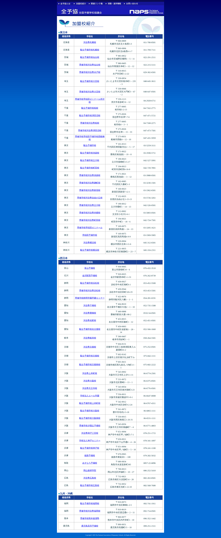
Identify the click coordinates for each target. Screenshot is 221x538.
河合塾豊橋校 (89, 313)
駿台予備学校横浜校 (89, 250)
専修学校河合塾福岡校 (89, 511)
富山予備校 (89, 268)
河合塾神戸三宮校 (89, 433)
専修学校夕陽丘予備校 (89, 425)
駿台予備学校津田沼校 (89, 115)
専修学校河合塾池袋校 (89, 175)
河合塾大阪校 (89, 380)
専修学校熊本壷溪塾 (89, 518)
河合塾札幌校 (89, 42)
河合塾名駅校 (89, 320)
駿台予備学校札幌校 (89, 50)
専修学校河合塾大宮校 (89, 91)
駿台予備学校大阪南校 (89, 418)
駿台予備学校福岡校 (89, 503)
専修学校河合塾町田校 (89, 220)
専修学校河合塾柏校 (89, 123)
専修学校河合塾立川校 (89, 205)
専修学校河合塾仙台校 (89, 64)
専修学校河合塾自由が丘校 (89, 197)
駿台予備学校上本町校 (89, 403)
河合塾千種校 (89, 305)
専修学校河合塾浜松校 (89, 290)
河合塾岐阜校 (89, 338)
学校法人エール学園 (89, 395)
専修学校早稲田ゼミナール (89, 227)
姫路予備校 (89, 455)
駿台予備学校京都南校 (89, 364)
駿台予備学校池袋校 (89, 153)
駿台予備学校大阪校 (89, 410)
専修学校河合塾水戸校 (89, 72)
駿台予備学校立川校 (89, 160)
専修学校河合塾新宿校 (89, 190)
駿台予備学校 (89, 145)
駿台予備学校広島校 (89, 485)
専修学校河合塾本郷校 (89, 212)
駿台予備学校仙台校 (89, 57)
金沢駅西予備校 (89, 275)
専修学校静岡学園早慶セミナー (90, 298)
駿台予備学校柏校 (89, 108)
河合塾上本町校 (89, 373)
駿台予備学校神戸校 (89, 448)
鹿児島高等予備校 (89, 526)
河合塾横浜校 (89, 242)
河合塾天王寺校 (89, 388)
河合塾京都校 (89, 347)
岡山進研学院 (89, 470)
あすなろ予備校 (89, 463)
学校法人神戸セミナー (89, 440)
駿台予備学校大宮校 (89, 81)
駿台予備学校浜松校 (89, 283)
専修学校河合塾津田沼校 (89, 130)
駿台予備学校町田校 (89, 168)
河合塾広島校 (89, 478)
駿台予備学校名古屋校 (89, 329)
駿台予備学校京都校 (89, 356)
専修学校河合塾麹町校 (89, 182)
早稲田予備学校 (89, 235)
